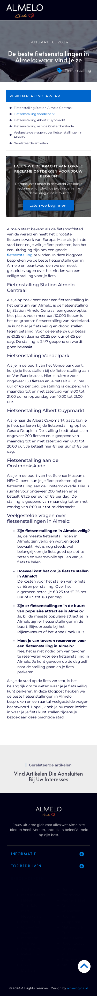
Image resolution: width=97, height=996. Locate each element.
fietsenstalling (20, 255)
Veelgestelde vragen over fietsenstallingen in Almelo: (48, 134)
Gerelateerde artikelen (31, 143)
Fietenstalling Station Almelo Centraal (43, 108)
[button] (90, 12)
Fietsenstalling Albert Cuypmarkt (39, 120)
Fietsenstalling (78, 70)
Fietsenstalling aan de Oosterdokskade (44, 126)
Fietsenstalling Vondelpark (34, 114)
